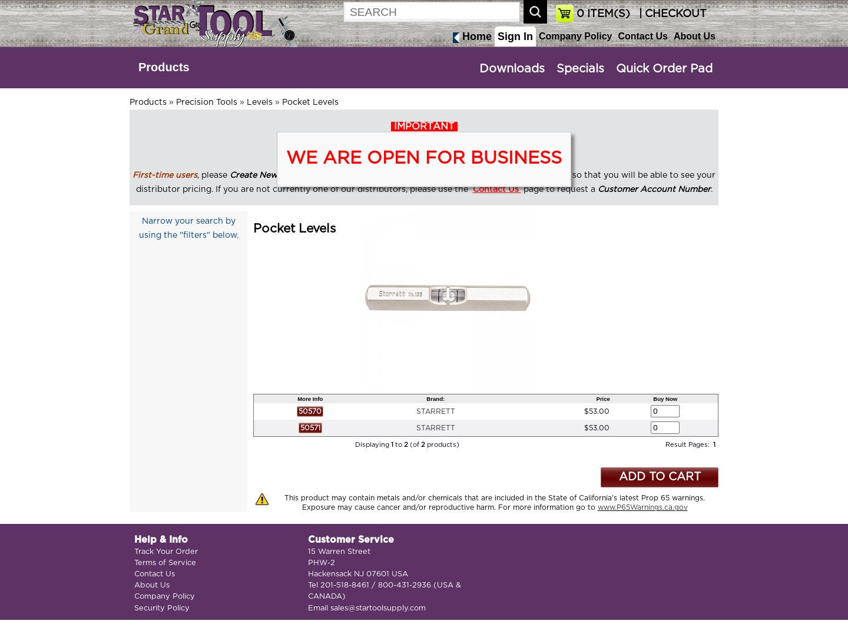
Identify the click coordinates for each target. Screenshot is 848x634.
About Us (695, 36)
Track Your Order (166, 552)
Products (164, 67)
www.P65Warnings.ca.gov (643, 507)
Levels (260, 102)
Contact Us (642, 36)
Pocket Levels (310, 102)
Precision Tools (206, 102)
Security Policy (162, 608)
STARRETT (435, 411)
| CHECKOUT (671, 14)
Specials (580, 69)
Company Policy (575, 36)
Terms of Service (165, 563)
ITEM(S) (603, 14)
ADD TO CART (660, 477)
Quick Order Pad (664, 69)
